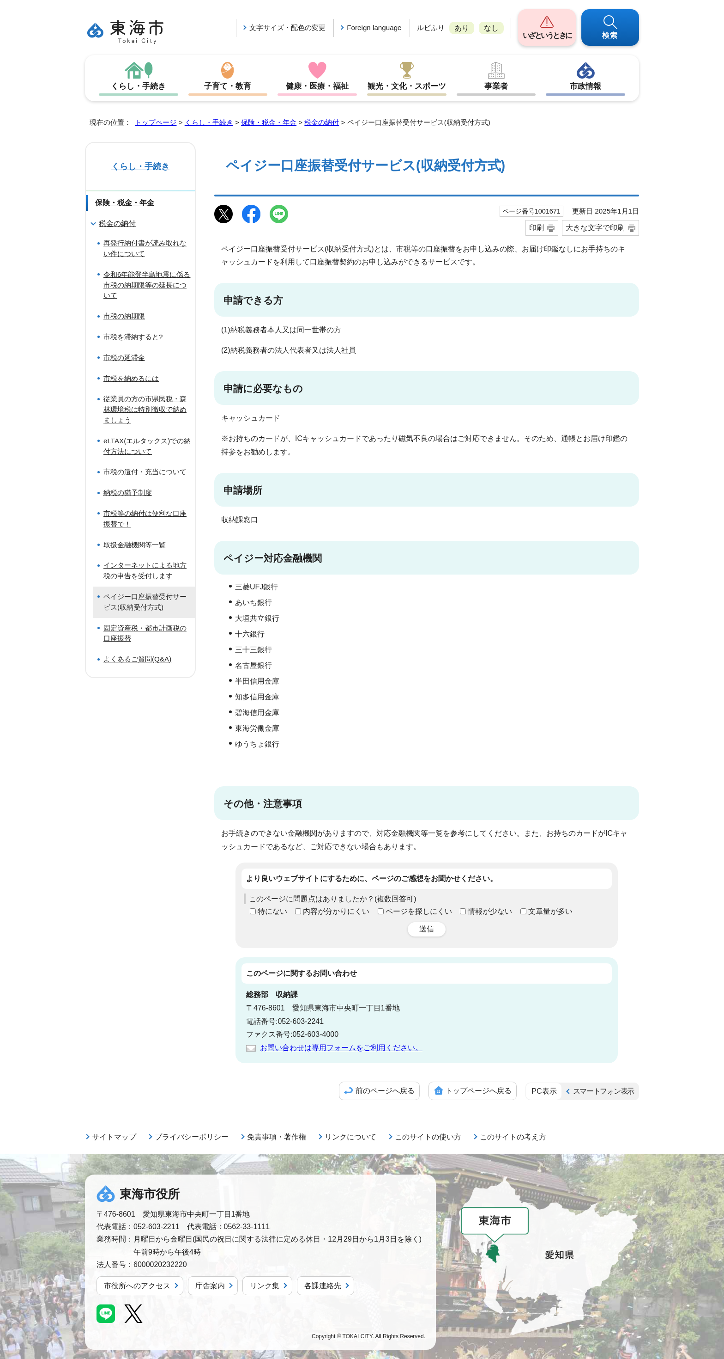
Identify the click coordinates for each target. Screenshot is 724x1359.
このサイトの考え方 (513, 1137)
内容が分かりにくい (336, 911)
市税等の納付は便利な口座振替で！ (145, 518)
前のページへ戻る (385, 1091)
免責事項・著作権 (276, 1137)
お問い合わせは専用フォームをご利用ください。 (341, 1048)
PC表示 (543, 1091)
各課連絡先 (322, 1286)
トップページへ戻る (478, 1091)
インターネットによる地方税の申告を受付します (145, 570)
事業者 (496, 86)
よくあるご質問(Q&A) (137, 659)
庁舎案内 (210, 1286)
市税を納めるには (131, 378)
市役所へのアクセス (137, 1286)
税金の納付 (321, 122)
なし (491, 28)
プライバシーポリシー (192, 1137)
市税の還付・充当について (145, 472)
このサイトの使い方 (428, 1137)
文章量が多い (550, 911)
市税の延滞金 (124, 357)
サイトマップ (114, 1137)
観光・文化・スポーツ (406, 86)
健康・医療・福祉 (317, 86)
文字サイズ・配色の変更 (287, 27)
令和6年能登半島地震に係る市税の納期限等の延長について (146, 285)
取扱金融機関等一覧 (134, 545)
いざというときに (547, 35)
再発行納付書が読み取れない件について (145, 248)
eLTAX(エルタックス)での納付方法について (147, 446)
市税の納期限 (124, 316)
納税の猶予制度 (127, 492)
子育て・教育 (228, 86)
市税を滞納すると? (133, 337)
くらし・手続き (138, 86)
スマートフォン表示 (603, 1091)
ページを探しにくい (419, 911)
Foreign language (374, 27)
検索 (610, 35)
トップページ (155, 122)
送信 (426, 929)
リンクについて (350, 1137)
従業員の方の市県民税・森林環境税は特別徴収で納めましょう (145, 409)
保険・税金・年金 (268, 122)
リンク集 (264, 1286)
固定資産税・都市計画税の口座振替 (145, 633)
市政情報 (585, 86)
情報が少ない (490, 911)
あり (461, 28)
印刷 (536, 228)
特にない (272, 911)
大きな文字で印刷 (595, 228)
